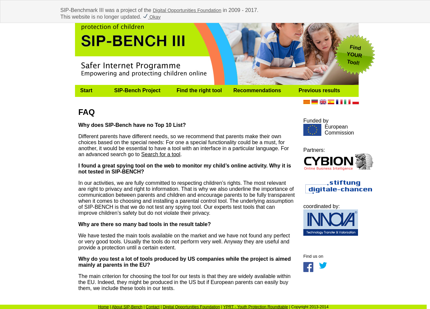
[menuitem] (92, 91)
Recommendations (257, 90)
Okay (152, 17)
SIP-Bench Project (137, 90)
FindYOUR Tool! (354, 55)
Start (86, 90)
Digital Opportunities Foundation (187, 10)
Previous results (319, 90)
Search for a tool (160, 154)
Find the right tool (199, 90)
